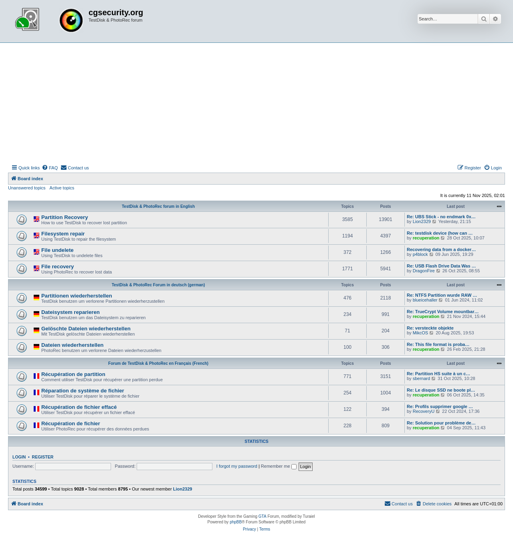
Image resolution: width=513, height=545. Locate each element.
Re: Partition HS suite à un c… (438, 373)
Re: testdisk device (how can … (440, 233)
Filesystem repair (63, 234)
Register (43, 457)
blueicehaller (425, 300)
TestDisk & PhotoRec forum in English (158, 206)
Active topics (62, 187)
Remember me (279, 466)
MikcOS (420, 332)
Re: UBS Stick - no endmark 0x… (441, 216)
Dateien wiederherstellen (72, 345)
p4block (420, 254)
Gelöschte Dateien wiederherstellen (86, 329)
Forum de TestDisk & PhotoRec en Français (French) (158, 363)
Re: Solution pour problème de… (441, 422)
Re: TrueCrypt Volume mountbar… (443, 311)
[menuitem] (50, 168)
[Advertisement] (256, 103)
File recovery (57, 266)
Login (19, 457)
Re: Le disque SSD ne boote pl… (441, 390)
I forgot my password (236, 466)
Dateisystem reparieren (70, 312)
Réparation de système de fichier (82, 391)
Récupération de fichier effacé (79, 407)
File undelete (57, 250)
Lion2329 (422, 221)
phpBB (236, 522)
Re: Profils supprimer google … (440, 406)
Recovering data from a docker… (441, 249)
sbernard (421, 378)
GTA (263, 516)
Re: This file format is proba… (438, 344)
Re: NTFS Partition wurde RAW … (442, 295)
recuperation (426, 237)
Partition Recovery (64, 217)
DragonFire (424, 270)
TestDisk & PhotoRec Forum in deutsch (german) (158, 285)
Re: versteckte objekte (430, 328)
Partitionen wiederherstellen (76, 296)
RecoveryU (423, 411)
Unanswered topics (27, 187)
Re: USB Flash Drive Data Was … (441, 265)
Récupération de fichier (70, 423)
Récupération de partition (73, 374)
